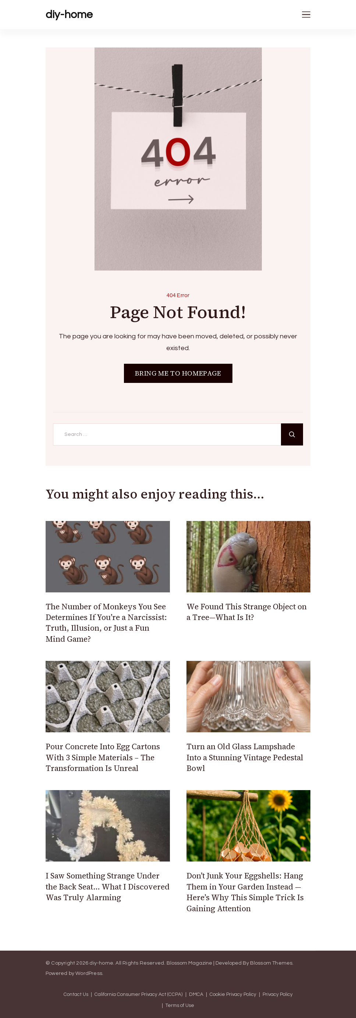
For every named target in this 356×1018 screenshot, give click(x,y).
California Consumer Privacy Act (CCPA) (139, 994)
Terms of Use (179, 1005)
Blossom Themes (271, 963)
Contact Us (76, 994)
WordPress (88, 973)
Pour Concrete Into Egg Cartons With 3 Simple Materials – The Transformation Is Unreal (103, 757)
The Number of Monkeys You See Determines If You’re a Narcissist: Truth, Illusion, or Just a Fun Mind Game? (106, 622)
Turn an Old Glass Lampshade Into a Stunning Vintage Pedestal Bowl (244, 757)
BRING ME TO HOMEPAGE (178, 373)
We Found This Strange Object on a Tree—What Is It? (246, 612)
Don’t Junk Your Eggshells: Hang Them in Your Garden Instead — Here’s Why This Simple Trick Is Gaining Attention (245, 891)
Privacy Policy (278, 994)
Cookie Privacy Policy (233, 994)
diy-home (69, 14)
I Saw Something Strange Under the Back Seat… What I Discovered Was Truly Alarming (108, 886)
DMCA (196, 994)
